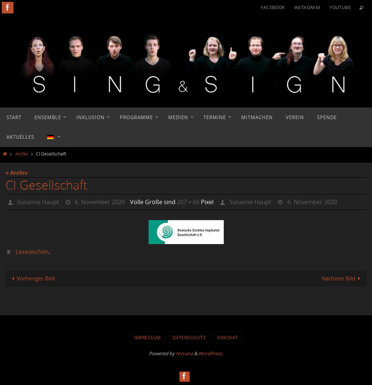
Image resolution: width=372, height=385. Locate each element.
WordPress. (210, 353)
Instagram (307, 7)
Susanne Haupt (38, 202)
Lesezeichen (32, 252)
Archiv (21, 154)
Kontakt (227, 337)
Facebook (272, 7)
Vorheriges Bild (32, 278)
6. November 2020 (100, 202)
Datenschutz (189, 337)
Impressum (147, 337)
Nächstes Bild (342, 278)
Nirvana (184, 353)
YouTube (340, 7)
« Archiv (16, 173)
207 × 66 (188, 202)
